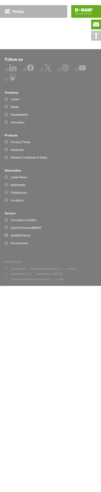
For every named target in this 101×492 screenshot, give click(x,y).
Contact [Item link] (59, 485)
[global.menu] (16, 11)
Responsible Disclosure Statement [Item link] (29, 485)
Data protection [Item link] (19, 480)
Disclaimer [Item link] (16, 474)
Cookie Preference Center (43, 474)
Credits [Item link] (69, 474)
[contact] (96, 24)
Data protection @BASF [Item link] (47, 480)
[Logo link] (83, 11)
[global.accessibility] (96, 36)
